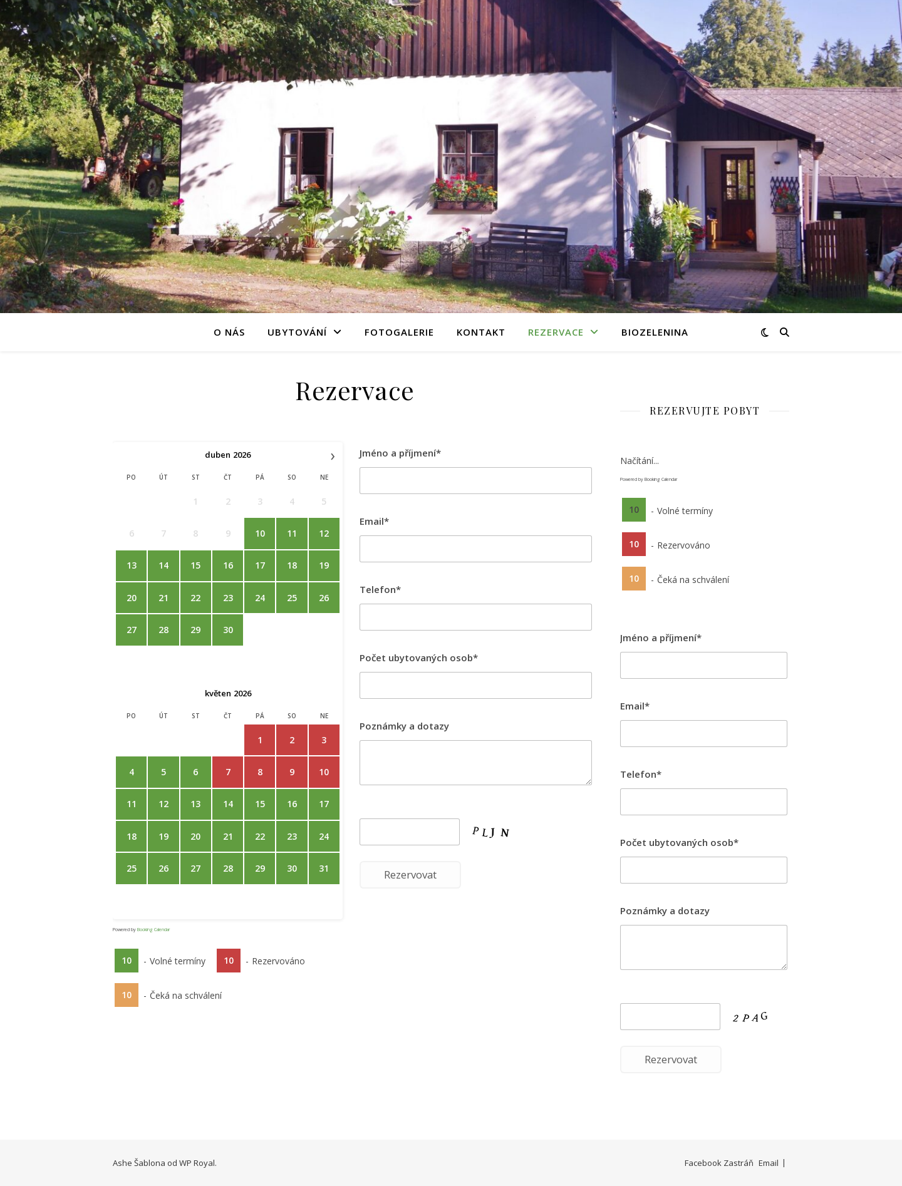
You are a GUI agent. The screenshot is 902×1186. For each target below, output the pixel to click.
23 (228, 598)
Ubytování (297, 332)
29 (195, 630)
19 (324, 566)
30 (228, 630)
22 (195, 598)
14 (163, 566)
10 (260, 533)
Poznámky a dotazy (404, 725)
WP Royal (197, 1162)
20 (132, 598)
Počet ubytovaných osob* (419, 657)
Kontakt (481, 332)
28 (163, 630)
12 (324, 533)
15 (195, 566)
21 (163, 598)
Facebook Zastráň (719, 1162)
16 (228, 566)
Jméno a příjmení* (400, 452)
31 (324, 869)
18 (292, 566)
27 (132, 630)
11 (292, 533)
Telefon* (380, 589)
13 (132, 566)
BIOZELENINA (654, 332)
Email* (374, 521)
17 (260, 566)
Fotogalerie (399, 332)
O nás (229, 332)
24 (260, 598)
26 (324, 598)
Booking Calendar (153, 929)
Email (769, 1162)
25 (292, 598)
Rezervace (556, 332)
